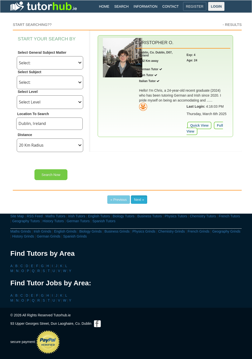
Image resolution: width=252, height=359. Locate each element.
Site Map (17, 216)
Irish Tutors (76, 216)
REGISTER (195, 6)
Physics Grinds (143, 231)
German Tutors (78, 221)
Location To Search (33, 114)
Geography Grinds (226, 231)
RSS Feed (35, 216)
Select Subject (29, 72)
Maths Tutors (55, 216)
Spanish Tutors (104, 221)
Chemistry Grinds (171, 231)
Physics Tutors (176, 216)
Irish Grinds (42, 231)
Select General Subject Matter (42, 52)
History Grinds (23, 236)
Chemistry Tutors (203, 216)
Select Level (28, 92)
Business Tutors (149, 216)
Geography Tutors (26, 221)
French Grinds (198, 231)
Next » (139, 200)
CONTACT (170, 6)
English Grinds (65, 231)
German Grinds (49, 236)
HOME (104, 6)
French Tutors (229, 216)
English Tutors (99, 216)
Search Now (51, 175)
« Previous (118, 200)
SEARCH (121, 6)
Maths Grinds (20, 231)
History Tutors (53, 221)
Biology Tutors (124, 216)
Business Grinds (117, 231)
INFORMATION (146, 6)
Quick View (199, 125)
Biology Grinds (90, 231)
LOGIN (216, 6)
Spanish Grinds (75, 236)
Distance (25, 135)
